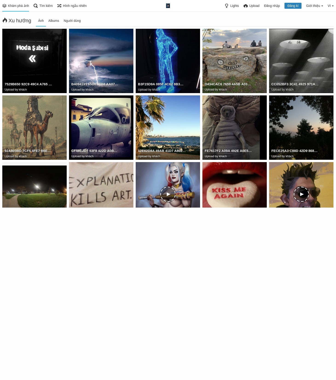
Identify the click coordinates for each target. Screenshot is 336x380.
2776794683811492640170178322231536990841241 (95, 351)
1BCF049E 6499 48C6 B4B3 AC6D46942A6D (295, 285)
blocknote (78, 285)
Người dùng (72, 21)
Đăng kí (293, 6)
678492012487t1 (150, 218)
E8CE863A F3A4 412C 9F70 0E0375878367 (28, 285)
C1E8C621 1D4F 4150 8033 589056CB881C (229, 285)
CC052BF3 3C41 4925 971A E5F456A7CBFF (295, 85)
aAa (274, 218)
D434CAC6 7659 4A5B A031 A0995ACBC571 (229, 85)
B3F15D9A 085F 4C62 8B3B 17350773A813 (162, 85)
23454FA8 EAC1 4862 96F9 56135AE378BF (162, 285)
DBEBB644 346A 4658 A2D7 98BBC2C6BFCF (229, 218)
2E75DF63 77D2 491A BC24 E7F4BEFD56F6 (229, 351)
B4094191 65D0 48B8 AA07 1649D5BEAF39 (95, 85)
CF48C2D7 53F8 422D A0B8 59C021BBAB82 (95, 151)
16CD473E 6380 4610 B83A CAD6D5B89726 (28, 218)
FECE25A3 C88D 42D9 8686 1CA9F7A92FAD (295, 151)
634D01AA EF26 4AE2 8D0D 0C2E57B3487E (95, 218)
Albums (53, 21)
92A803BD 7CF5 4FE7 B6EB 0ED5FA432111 (28, 151)
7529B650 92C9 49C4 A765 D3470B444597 (28, 85)
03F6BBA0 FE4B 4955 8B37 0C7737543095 (28, 351)
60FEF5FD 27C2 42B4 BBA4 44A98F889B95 (162, 351)
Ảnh (41, 21)
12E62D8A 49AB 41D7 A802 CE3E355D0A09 (162, 151)
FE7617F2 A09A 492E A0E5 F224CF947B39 (229, 151)
